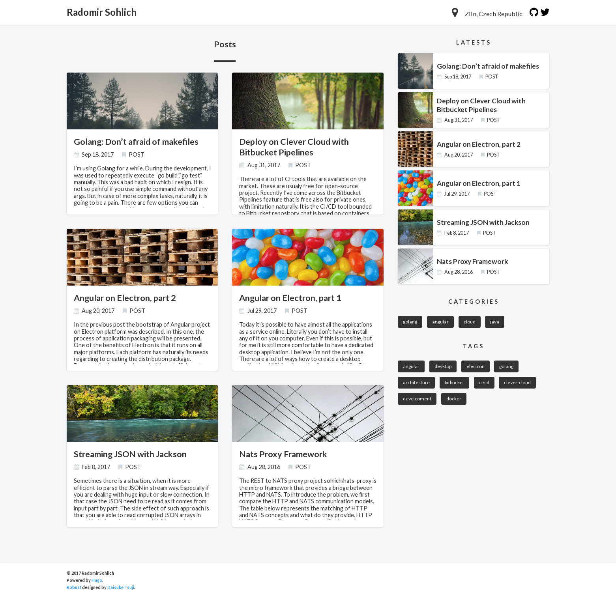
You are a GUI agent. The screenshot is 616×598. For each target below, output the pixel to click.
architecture (416, 384)
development (417, 401)
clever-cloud (520, 384)
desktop (444, 367)
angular (442, 322)
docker (454, 401)
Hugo (97, 580)
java (497, 322)
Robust (74, 587)
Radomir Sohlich (103, 12)
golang (410, 322)
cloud (472, 322)
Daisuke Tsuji (121, 587)
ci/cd (486, 384)
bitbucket (455, 384)
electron (477, 367)
